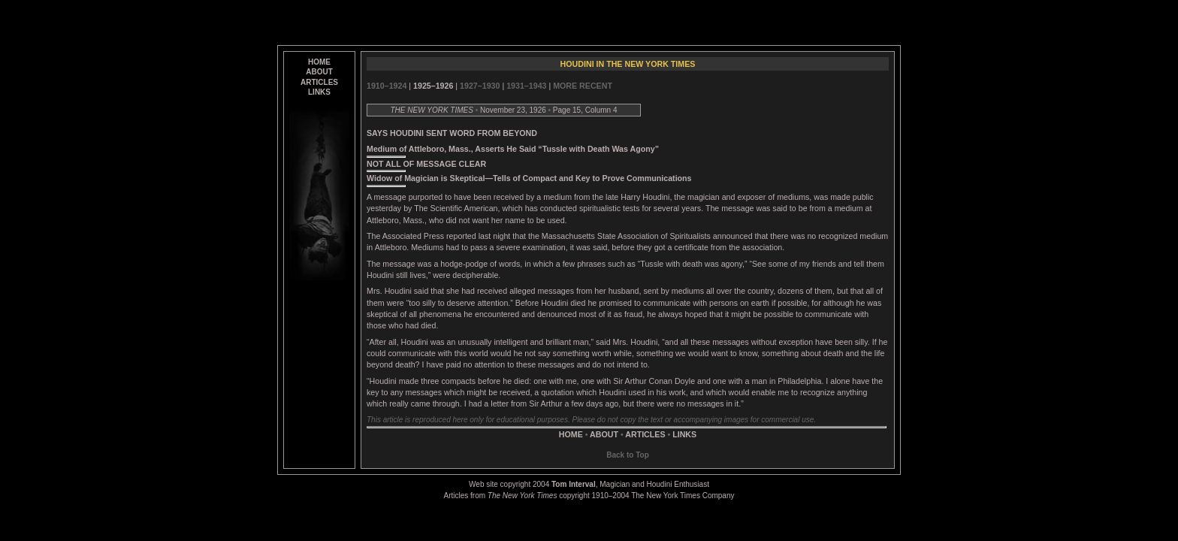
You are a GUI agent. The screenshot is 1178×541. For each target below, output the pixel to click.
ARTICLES (319, 82)
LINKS (319, 92)
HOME (319, 62)
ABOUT (319, 72)
